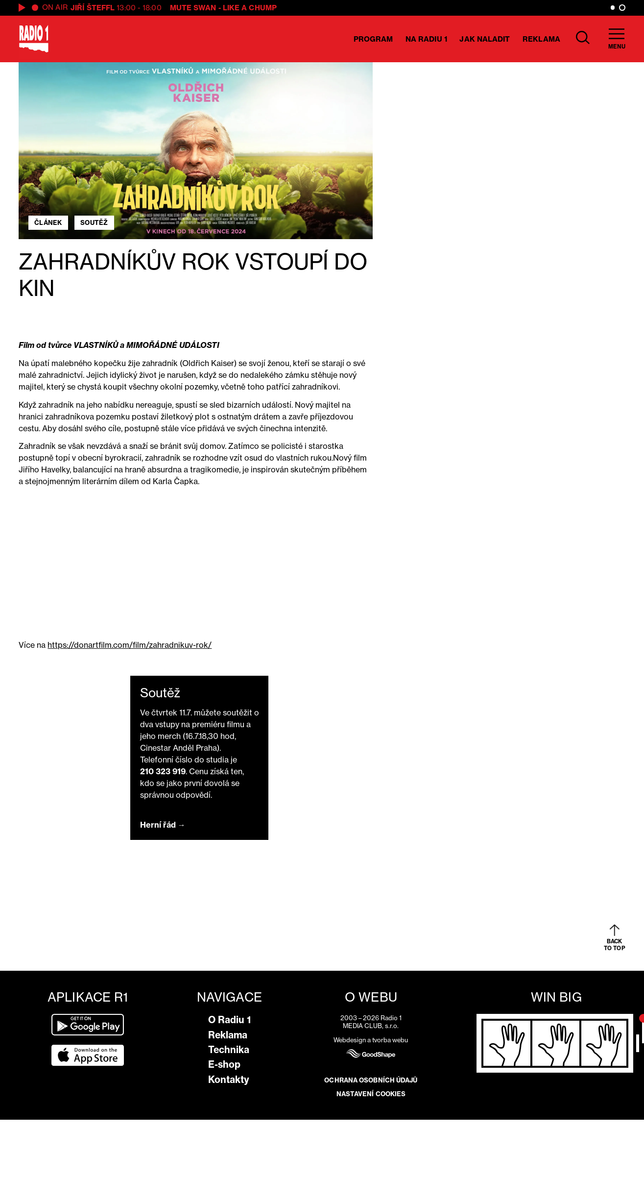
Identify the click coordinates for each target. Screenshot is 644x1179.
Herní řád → (163, 825)
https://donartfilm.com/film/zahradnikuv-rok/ (130, 645)
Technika (228, 1050)
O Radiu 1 (229, 1020)
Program (373, 39)
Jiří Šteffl (93, 7)
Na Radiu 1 (426, 39)
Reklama (541, 39)
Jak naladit (484, 39)
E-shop (224, 1064)
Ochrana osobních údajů (370, 1080)
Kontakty (228, 1079)
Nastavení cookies (371, 1094)
